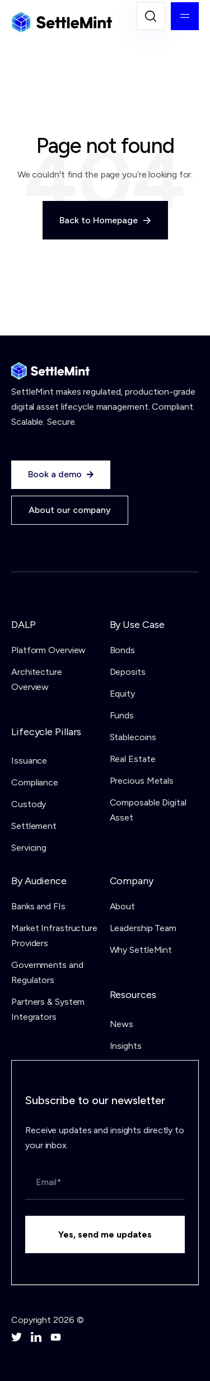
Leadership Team (143, 928)
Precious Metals (142, 780)
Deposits (128, 671)
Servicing (28, 847)
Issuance (29, 760)
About (123, 906)
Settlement (34, 826)
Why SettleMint (141, 949)
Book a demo (61, 474)
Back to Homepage (105, 220)
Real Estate (133, 759)
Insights (126, 1045)
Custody (28, 804)
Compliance (34, 782)
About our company (70, 510)
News (122, 1024)
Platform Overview (48, 650)
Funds (122, 715)
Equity (122, 693)
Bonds (123, 650)
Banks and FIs (38, 906)
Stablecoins (133, 737)
